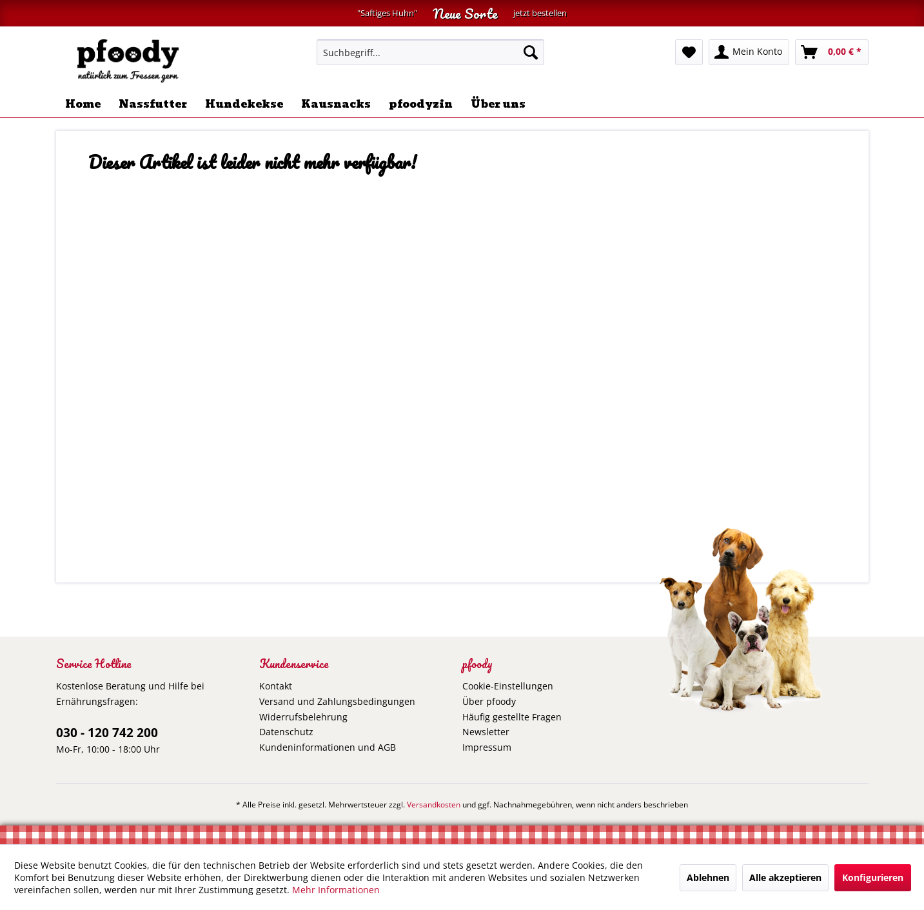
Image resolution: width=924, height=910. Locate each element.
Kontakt (275, 686)
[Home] (83, 104)
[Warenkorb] (832, 52)
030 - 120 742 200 (107, 732)
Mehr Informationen (336, 890)
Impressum (486, 747)
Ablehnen (708, 877)
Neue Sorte (465, 13)
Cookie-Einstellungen (507, 686)
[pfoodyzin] (421, 104)
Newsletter (485, 732)
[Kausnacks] (336, 104)
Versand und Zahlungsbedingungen (337, 701)
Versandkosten (433, 804)
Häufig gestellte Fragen (512, 717)
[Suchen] (530, 52)
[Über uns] (498, 104)
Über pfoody (489, 701)
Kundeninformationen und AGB (327, 747)
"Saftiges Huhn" (387, 13)
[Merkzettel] (689, 52)
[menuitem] (430, 52)
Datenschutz (286, 732)
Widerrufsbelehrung (303, 717)
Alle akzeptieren (785, 877)
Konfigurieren (872, 877)
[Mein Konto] (749, 52)
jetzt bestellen (540, 13)
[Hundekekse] (244, 104)
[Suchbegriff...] (430, 52)
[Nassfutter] (153, 104)
